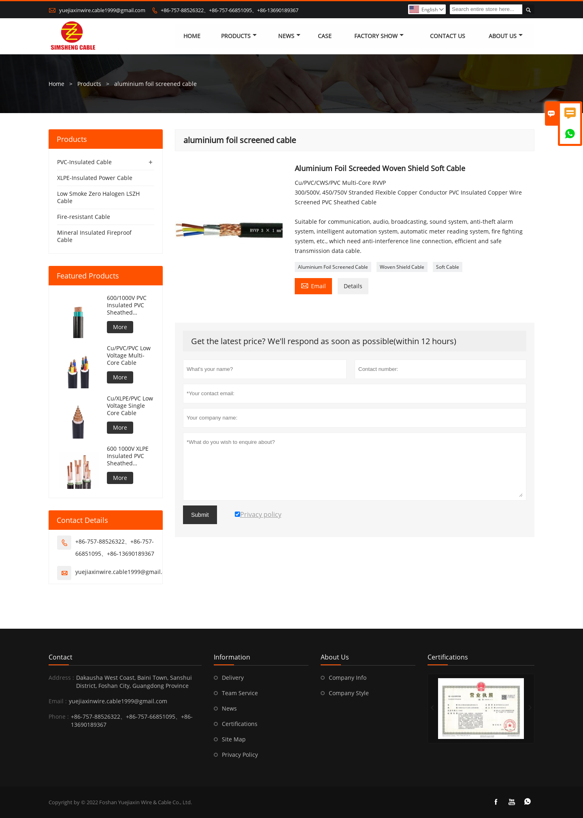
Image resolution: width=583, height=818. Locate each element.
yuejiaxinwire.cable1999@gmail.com (102, 10)
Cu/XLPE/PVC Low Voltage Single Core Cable (130, 406)
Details (353, 286)
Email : (58, 701)
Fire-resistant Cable (83, 217)
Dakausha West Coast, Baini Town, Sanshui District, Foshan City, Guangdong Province (134, 682)
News (289, 36)
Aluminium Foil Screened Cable (333, 266)
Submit (200, 515)
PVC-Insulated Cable (84, 162)
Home (191, 36)
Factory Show (379, 36)
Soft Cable (447, 266)
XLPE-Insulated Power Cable (94, 178)
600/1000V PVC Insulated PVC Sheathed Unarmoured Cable (127, 305)
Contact (60, 657)
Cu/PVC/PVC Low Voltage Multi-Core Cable (129, 355)
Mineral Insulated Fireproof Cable (94, 236)
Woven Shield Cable (402, 266)
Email (313, 285)
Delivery (233, 677)
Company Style (349, 693)
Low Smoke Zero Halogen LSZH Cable (98, 197)
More (120, 327)
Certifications (239, 724)
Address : (61, 677)
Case (325, 36)
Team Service (240, 693)
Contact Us (447, 36)
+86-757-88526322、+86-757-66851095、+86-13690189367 (229, 10)
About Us (506, 36)
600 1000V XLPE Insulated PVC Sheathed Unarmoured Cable (128, 456)
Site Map (234, 739)
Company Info (347, 677)
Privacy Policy (240, 754)
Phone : (59, 716)
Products (239, 36)
